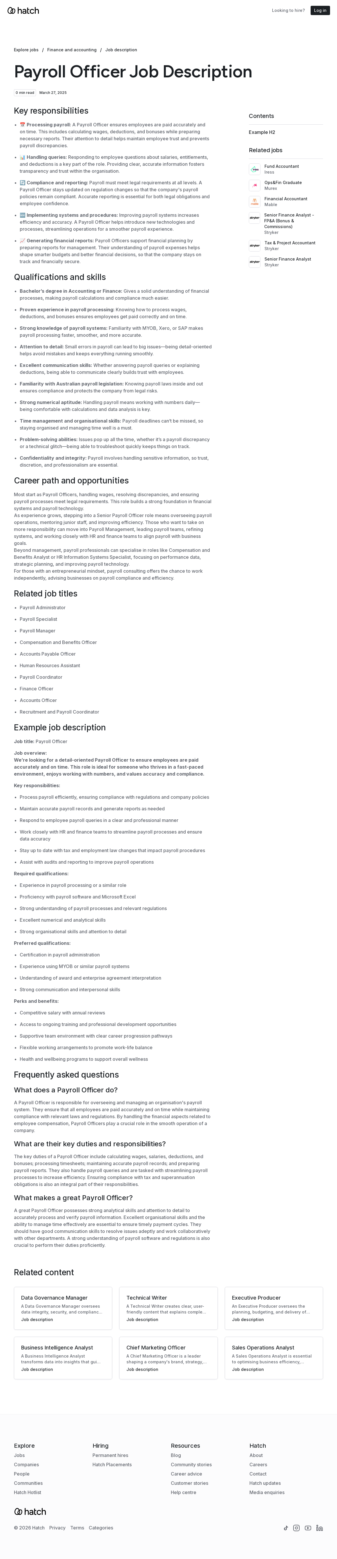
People (22, 1474)
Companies (26, 1464)
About (256, 1455)
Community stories (191, 1464)
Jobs (19, 1455)
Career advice (186, 1474)
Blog (176, 1455)
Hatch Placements (112, 1464)
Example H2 (262, 132)
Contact (258, 1474)
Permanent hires (110, 1455)
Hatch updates (265, 1483)
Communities (28, 1483)
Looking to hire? (288, 10)
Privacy (57, 1528)
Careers (258, 1464)
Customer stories (189, 1483)
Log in (320, 10)
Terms (77, 1528)
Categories (101, 1528)
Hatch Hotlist (27, 1492)
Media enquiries (267, 1492)
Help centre (183, 1492)
